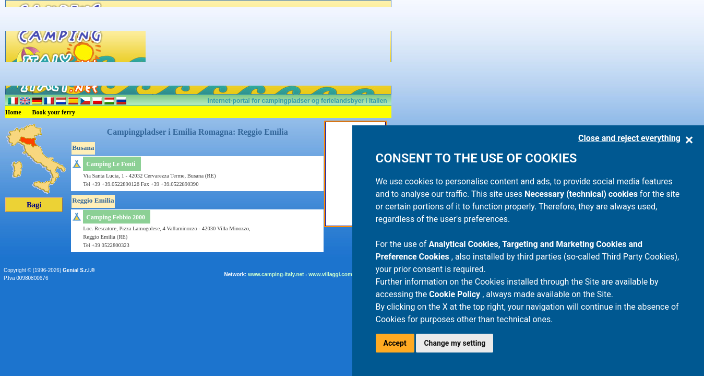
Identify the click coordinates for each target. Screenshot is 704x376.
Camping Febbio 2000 (115, 217)
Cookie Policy (455, 294)
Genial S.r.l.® (79, 270)
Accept (395, 343)
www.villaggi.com (330, 274)
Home (13, 112)
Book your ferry (53, 112)
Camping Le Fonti (110, 164)
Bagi (34, 205)
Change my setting (454, 343)
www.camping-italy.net (276, 274)
